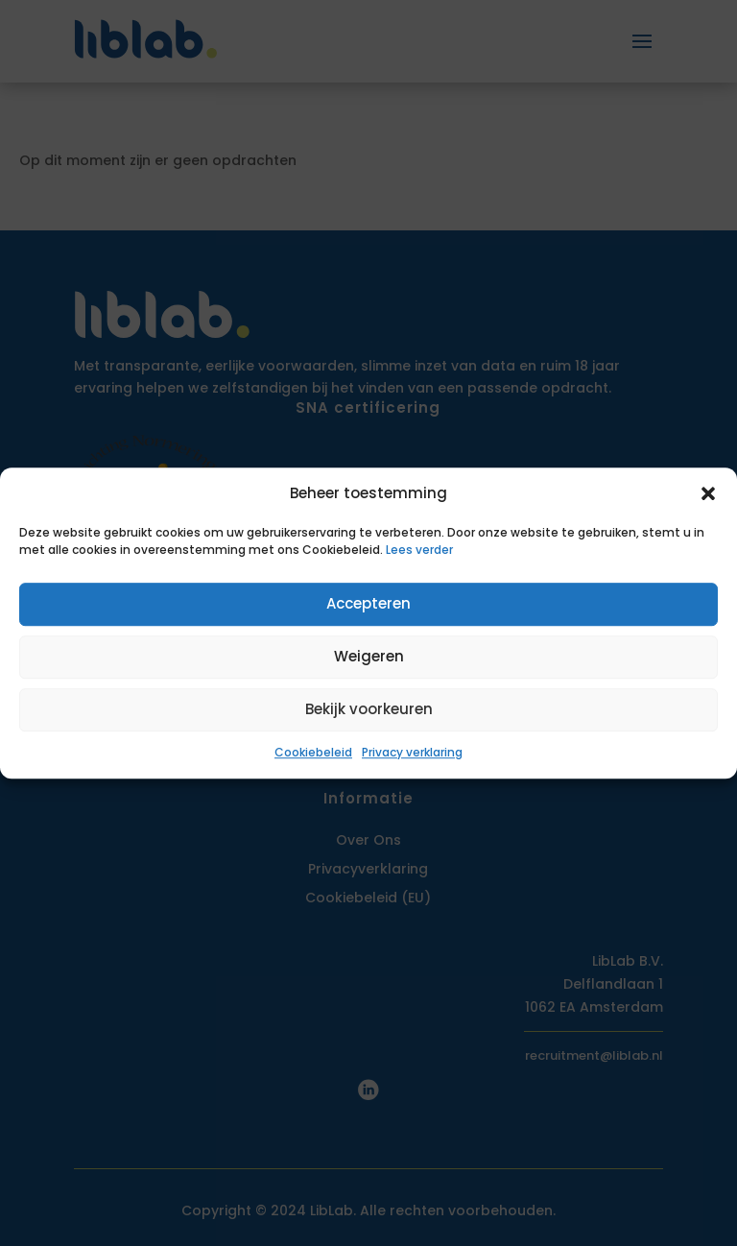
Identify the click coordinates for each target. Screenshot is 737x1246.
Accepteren (368, 604)
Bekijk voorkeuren (369, 710)
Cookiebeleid (313, 752)
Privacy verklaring (412, 752)
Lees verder (419, 549)
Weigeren (369, 657)
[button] (708, 493)
